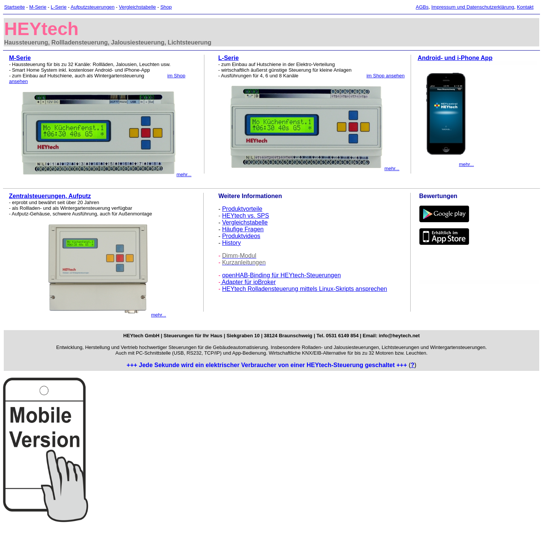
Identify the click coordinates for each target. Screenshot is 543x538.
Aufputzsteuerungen (92, 7)
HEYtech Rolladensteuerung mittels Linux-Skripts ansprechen (304, 289)
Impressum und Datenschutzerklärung (472, 7)
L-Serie (59, 7)
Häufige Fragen (243, 229)
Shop (166, 7)
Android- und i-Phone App (454, 58)
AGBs (422, 7)
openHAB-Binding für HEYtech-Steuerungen (281, 275)
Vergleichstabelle (137, 7)
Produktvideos (241, 236)
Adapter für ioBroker (248, 282)
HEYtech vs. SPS (245, 215)
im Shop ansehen (386, 75)
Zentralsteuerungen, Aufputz (50, 196)
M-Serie (37, 7)
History (231, 243)
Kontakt (525, 7)
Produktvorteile (242, 209)
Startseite (14, 7)
